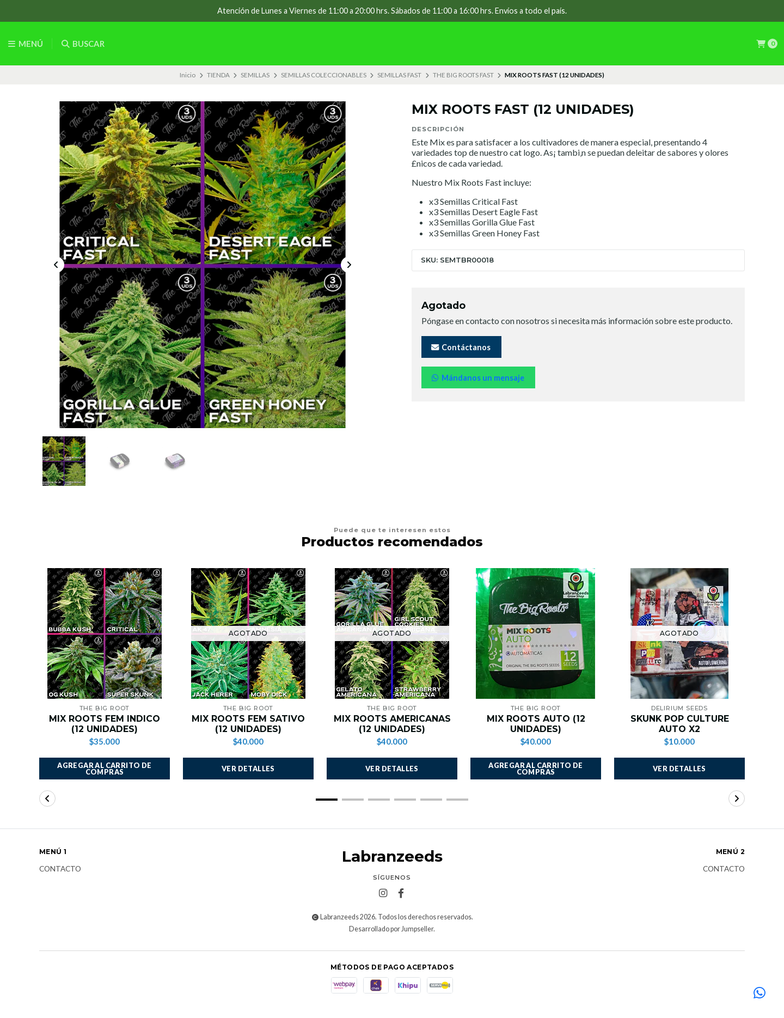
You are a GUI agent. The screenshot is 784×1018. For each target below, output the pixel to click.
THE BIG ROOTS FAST (463, 74)
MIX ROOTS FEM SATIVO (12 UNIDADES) (248, 724)
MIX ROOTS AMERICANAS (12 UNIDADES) (392, 724)
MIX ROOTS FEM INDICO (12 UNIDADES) (104, 724)
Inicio (187, 74)
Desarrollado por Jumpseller (391, 929)
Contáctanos (460, 347)
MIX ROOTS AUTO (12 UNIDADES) (536, 724)
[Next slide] (349, 265)
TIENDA (218, 74)
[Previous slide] (56, 265)
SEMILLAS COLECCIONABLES (323, 74)
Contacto (60, 870)
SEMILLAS (255, 74)
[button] (104, 769)
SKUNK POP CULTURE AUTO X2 (680, 724)
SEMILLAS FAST (399, 74)
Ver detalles (248, 769)
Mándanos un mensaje (477, 377)
